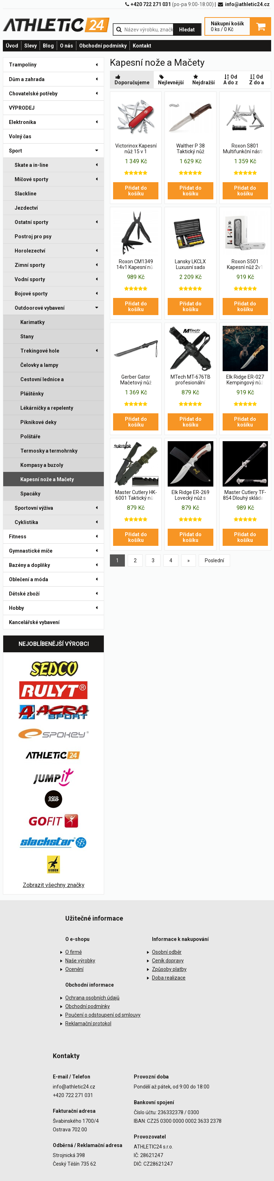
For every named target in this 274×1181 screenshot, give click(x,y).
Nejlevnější (171, 79)
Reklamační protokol (88, 1023)
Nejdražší (203, 79)
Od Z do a (256, 79)
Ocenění (74, 969)
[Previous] (188, 560)
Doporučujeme (132, 79)
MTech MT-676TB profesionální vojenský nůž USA (190, 380)
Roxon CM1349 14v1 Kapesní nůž (136, 264)
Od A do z (230, 79)
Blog (48, 46)
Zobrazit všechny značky (54, 885)
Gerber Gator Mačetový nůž (136, 379)
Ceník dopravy (168, 960)
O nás (66, 46)
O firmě (73, 952)
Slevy (30, 46)
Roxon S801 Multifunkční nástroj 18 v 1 (245, 149)
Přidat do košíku (136, 190)
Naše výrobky (80, 960)
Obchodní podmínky (103, 46)
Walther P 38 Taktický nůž (190, 148)
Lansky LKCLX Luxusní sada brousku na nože (190, 265)
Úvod (12, 46)
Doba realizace (169, 978)
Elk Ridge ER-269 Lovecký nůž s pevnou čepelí (190, 495)
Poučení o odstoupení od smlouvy (103, 1015)
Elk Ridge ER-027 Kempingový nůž (245, 379)
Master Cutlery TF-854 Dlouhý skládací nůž (245, 495)
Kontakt (142, 46)
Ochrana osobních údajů (92, 998)
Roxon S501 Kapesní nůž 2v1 (245, 264)
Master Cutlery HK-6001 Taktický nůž (136, 495)
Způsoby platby (169, 969)
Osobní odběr (167, 952)
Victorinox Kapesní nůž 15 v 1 (136, 148)
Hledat (187, 30)
